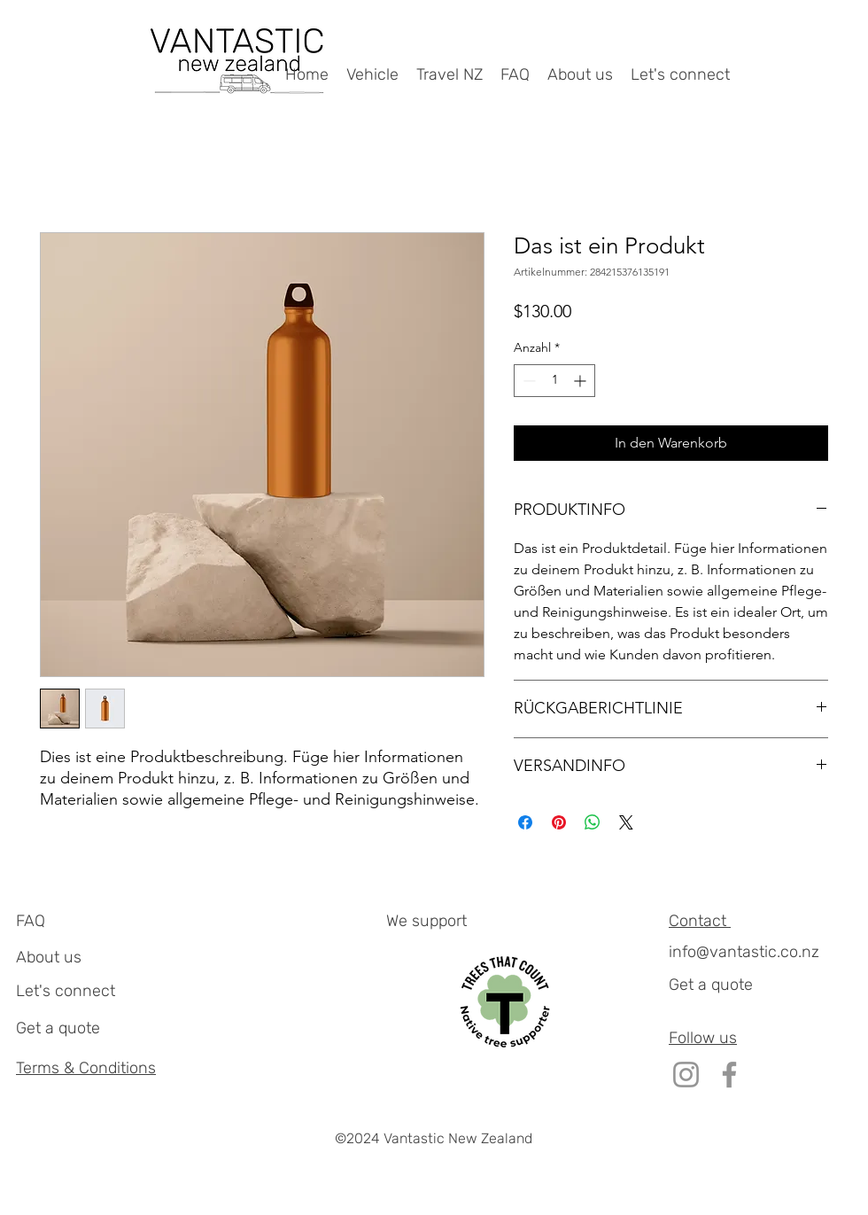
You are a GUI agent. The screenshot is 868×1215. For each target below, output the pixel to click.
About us (48, 957)
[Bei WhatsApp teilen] (592, 822)
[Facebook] (729, 1074)
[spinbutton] (554, 380)
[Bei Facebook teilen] (525, 822)
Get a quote (58, 1028)
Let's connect (65, 991)
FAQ (30, 921)
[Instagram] (686, 1074)
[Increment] (581, 380)
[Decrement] (527, 380)
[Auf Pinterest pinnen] (559, 822)
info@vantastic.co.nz (744, 952)
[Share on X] (626, 822)
